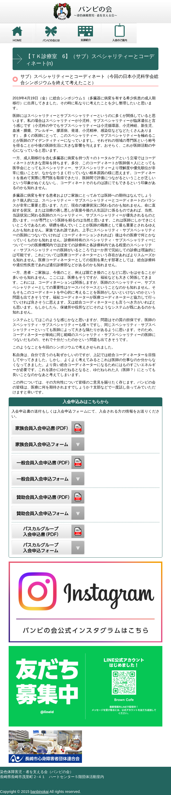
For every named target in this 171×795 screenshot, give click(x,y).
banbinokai (39, 792)
